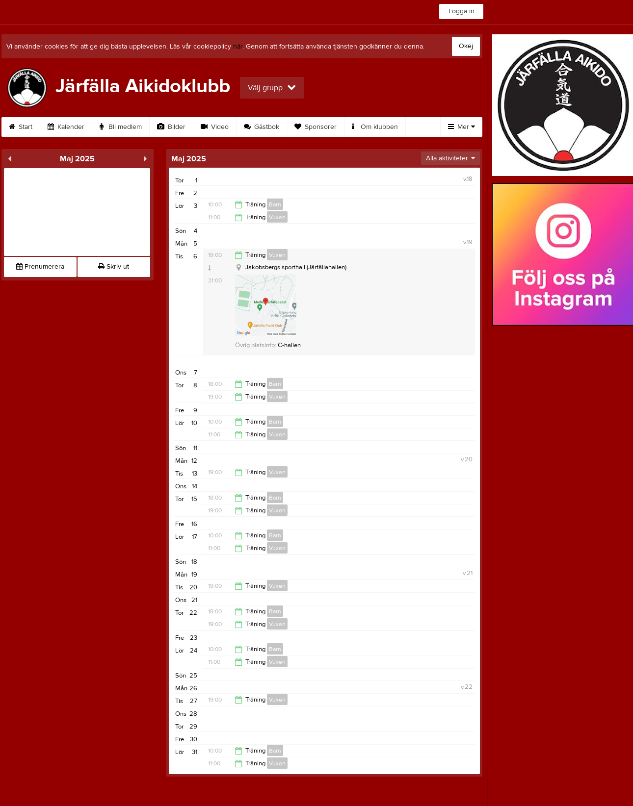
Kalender (66, 127)
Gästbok (261, 127)
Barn (275, 204)
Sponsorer (315, 127)
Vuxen (277, 217)
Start (20, 127)
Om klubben (375, 127)
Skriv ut (113, 266)
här (237, 46)
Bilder (171, 127)
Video (215, 127)
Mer (461, 127)
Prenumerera (40, 266)
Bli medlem (121, 127)
